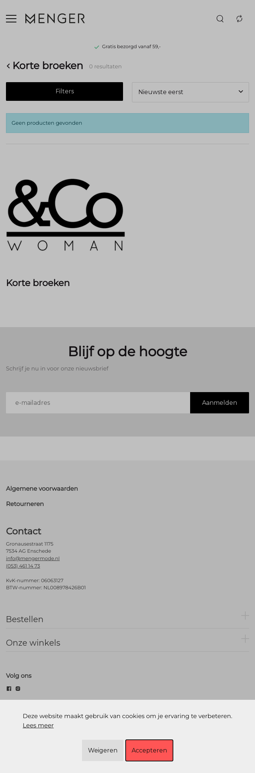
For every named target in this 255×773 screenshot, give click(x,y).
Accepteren (149, 750)
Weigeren (102, 750)
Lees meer (38, 725)
